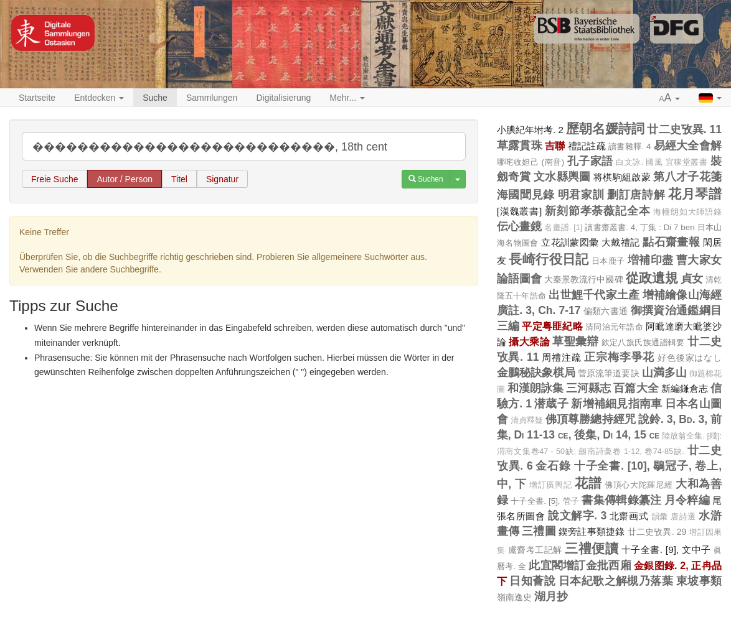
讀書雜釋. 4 (629, 146)
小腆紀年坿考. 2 (530, 129)
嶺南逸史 (514, 597)
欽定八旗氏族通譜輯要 (643, 342)
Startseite (37, 98)
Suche (155, 98)
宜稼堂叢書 (687, 162)
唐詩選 (683, 517)
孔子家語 (590, 161)
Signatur (222, 179)
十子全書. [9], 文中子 (666, 549)
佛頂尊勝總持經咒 (590, 419)
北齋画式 (629, 516)
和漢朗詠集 (535, 388)
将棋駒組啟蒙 (622, 177)
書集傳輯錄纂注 (621, 500)
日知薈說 (532, 581)
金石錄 (553, 466)
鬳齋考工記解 (535, 550)
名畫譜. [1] (563, 227)
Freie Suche (54, 179)
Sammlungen (212, 98)
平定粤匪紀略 (552, 326)
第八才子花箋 (687, 176)
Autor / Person (125, 179)
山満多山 (664, 372)
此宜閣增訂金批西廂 (580, 565)
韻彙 (659, 517)
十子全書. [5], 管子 (545, 501)
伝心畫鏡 (519, 226)
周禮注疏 (561, 357)
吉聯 (555, 145)
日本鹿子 (608, 261)
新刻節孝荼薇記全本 (597, 211)
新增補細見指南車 (616, 403)
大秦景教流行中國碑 (583, 279)
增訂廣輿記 (550, 485)
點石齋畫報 (671, 242)
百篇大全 (635, 388)
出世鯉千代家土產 (594, 295)
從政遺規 (652, 278)
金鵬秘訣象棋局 (536, 372)
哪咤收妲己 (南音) (530, 162)
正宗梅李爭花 (619, 357)
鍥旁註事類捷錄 (592, 531)
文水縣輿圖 (562, 176)
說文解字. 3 (577, 515)
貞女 (692, 278)
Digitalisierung (283, 98)
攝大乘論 (529, 341)
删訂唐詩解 (636, 194)
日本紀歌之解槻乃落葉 (616, 581)
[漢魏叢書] (519, 211)
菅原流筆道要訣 (608, 373)
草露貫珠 (519, 145)
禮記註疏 (587, 146)
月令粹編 (687, 500)
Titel (179, 179)
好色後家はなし (690, 358)
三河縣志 (588, 388)
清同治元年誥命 (614, 327)
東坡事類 (699, 581)
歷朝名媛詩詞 (605, 128)
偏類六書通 (605, 311)
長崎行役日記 (548, 259)
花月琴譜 (695, 194)
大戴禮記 (620, 242)
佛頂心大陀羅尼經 (638, 484)
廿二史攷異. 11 (684, 129)
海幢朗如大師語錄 (687, 212)
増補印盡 (651, 260)
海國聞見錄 (526, 194)
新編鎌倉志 (684, 388)
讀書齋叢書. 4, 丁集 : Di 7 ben (639, 227)
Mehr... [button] (347, 98)
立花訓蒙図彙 (570, 242)
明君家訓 (581, 194)
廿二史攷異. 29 (657, 532)
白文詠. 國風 (639, 162)
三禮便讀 (591, 548)
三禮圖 (539, 531)
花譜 (588, 483)
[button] (670, 98)
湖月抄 (551, 596)
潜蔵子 (551, 403)
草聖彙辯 (575, 341)
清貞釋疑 (527, 420)
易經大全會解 (688, 145)
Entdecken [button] (99, 98)
